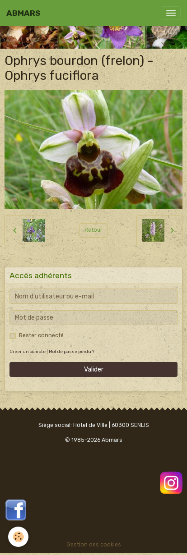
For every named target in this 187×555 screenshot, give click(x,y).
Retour (93, 230)
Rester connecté (41, 335)
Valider (93, 369)
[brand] (23, 13)
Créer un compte (27, 351)
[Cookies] (18, 537)
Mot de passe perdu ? (71, 351)
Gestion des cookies (93, 544)
